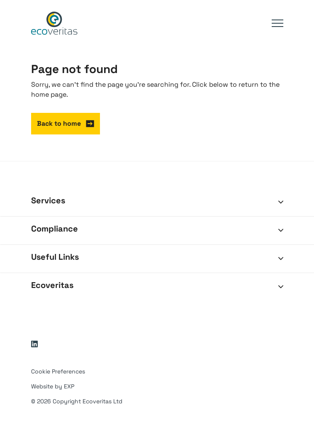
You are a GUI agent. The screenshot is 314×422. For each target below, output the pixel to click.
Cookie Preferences (58, 371)
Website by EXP (52, 386)
